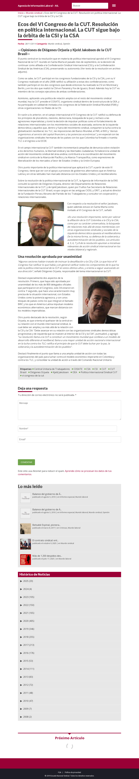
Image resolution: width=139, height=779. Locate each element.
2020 (25, 620)
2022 (25, 605)
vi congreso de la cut (33, 375)
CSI (96, 369)
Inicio (21, 12)
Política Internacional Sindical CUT (99, 372)
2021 (25, 612)
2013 (25, 676)
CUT (104, 369)
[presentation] (39, 453)
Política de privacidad (73, 772)
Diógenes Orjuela (39, 372)
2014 (25, 668)
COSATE (78, 369)
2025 (25, 581)
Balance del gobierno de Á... (47, 494)
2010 (25, 700)
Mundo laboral (81, 497)
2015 (25, 660)
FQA (59, 772)
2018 (25, 637)
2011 (25, 692)
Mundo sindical (34, 12)
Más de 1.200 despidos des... (47, 555)
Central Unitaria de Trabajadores (52, 369)
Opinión (66, 43)
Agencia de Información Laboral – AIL (38, 5)
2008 (25, 716)
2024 (25, 589)
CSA (88, 369)
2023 (25, 597)
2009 (25, 708)
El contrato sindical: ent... (45, 540)
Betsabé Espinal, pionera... (46, 524)
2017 (25, 645)
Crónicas (63, 527)
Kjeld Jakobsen (61, 372)
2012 (25, 684)
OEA (75, 372)
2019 (25, 628)
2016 (25, 653)
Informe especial (67, 497)
